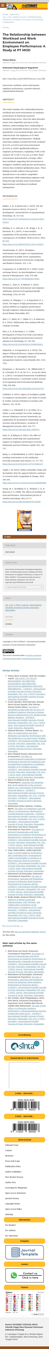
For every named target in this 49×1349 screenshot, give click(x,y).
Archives (14, 14)
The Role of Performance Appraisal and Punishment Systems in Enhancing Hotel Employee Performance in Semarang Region (25, 880)
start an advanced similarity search (30, 932)
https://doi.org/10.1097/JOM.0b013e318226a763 (23, 388)
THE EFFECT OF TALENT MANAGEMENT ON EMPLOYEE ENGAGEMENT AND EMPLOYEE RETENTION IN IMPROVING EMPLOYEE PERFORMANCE (25, 683)
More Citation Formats (16, 587)
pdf (8, 537)
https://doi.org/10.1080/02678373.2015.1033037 (23, 244)
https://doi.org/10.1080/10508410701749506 (22, 501)
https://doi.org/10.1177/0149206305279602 (21, 279)
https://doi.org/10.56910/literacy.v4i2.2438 (26, 79)
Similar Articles (11, 670)
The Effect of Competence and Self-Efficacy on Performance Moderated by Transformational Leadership (26, 811)
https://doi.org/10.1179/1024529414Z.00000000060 (24, 483)
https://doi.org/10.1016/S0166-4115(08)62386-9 (23, 344)
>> (22, 926)
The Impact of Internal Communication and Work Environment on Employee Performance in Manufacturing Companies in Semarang (27, 833)
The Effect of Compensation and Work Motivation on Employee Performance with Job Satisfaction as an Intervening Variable (27, 734)
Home (5, 14)
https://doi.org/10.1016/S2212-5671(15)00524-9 (23, 464)
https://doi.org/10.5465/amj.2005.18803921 (21, 429)
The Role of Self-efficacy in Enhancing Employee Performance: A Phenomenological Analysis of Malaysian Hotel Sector (27, 1009)
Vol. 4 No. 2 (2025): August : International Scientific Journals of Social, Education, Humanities (23, 19)
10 (18, 926)
